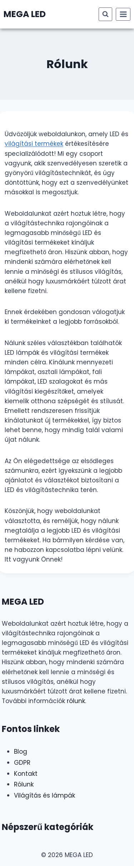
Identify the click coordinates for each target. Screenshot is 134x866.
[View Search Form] (105, 14)
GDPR (22, 762)
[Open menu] (123, 14)
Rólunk (24, 784)
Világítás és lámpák (44, 795)
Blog (20, 751)
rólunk (76, 701)
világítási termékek (34, 143)
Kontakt (26, 773)
